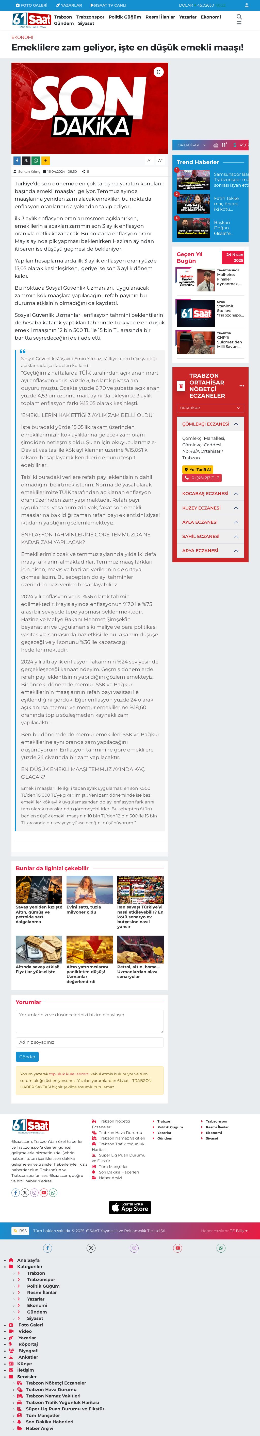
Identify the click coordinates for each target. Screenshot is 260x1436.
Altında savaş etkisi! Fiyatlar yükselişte (37, 969)
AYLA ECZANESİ (200, 522)
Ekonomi (211, 17)
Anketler (23, 1357)
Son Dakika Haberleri (115, 1172)
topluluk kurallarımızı (69, 1074)
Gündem (64, 23)
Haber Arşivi (107, 1178)
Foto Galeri (26, 1324)
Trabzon (63, 17)
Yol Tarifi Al (198, 469)
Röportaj (23, 1344)
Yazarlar (188, 17)
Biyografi (24, 1350)
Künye (20, 1363)
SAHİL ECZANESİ (200, 536)
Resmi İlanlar (160, 17)
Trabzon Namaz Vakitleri (118, 1138)
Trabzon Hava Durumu (117, 1132)
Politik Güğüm (125, 17)
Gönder (27, 1056)
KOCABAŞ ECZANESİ (205, 493)
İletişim (21, 1370)
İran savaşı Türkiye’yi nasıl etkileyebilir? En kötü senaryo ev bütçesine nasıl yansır (140, 917)
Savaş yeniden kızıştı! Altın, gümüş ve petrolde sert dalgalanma (39, 914)
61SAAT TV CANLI (108, 5)
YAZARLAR (69, 5)
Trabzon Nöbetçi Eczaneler (51, 1383)
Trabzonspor (90, 17)
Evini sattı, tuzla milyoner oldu (84, 909)
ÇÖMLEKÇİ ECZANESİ (205, 424)
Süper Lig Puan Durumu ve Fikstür (60, 1408)
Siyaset (86, 23)
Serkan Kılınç (29, 171)
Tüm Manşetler (110, 1166)
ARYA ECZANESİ (200, 550)
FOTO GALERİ (31, 5)
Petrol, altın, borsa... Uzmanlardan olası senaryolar (138, 972)
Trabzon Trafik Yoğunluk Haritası (58, 1402)
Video (20, 1331)
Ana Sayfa (24, 1260)
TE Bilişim (239, 1231)
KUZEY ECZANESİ (201, 508)
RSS (20, 1231)
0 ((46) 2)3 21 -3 (202, 478)
